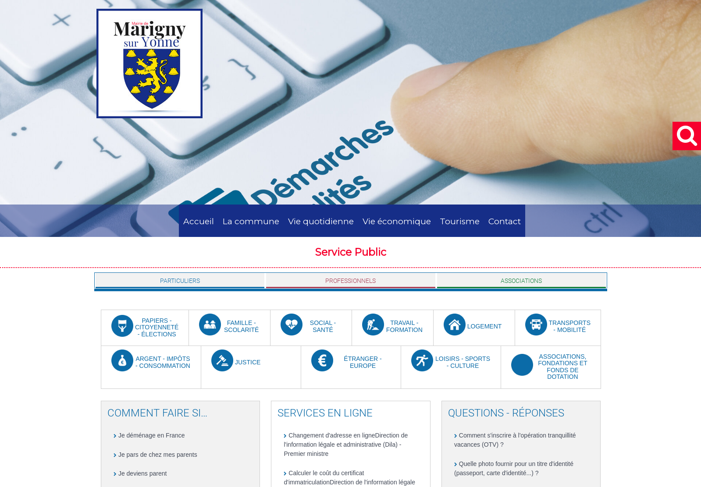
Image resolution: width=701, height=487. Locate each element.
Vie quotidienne (321, 221)
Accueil (198, 221)
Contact (504, 221)
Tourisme (460, 221)
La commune (251, 221)
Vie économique (397, 221)
